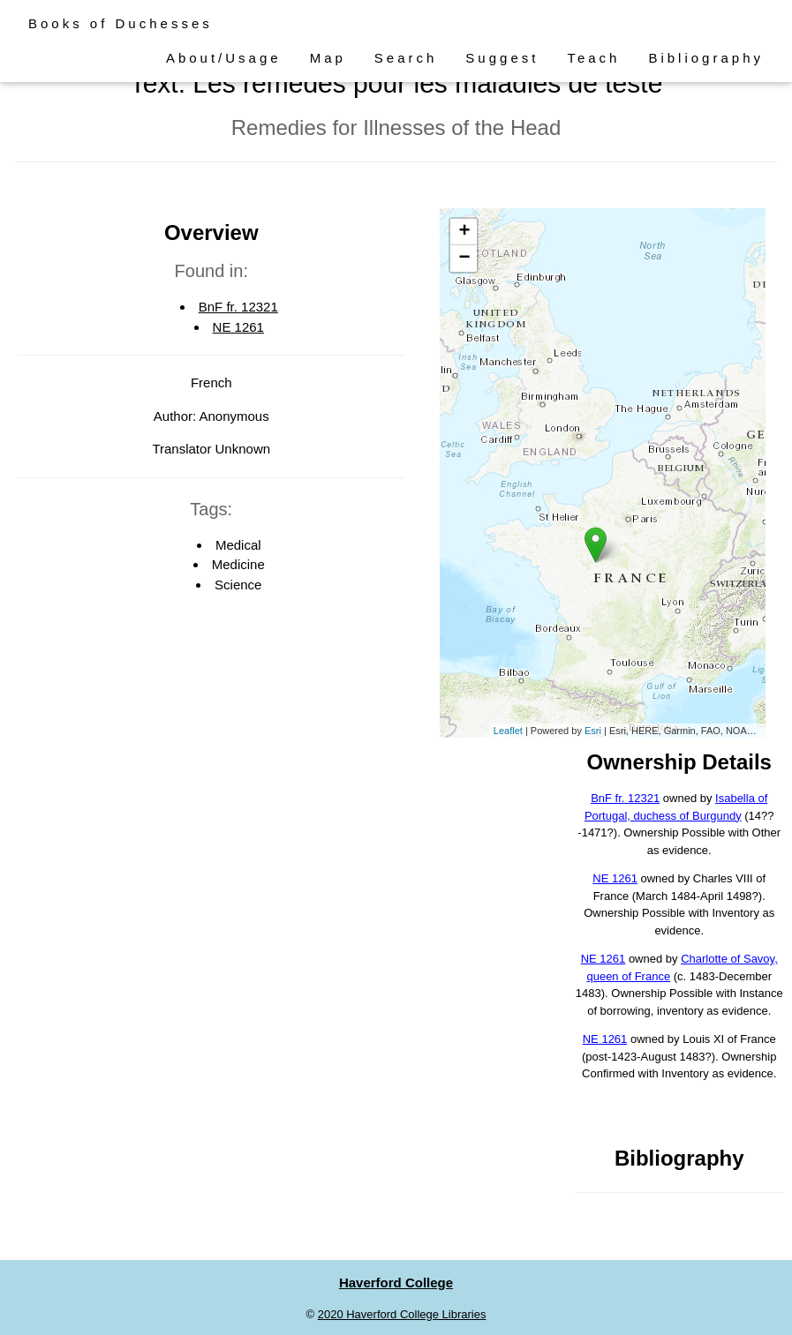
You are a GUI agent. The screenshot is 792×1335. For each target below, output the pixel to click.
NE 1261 (238, 326)
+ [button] (464, 232)
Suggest (502, 57)
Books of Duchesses (120, 23)
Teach (593, 57)
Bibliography (706, 57)
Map (328, 57)
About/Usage (224, 57)
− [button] (464, 258)
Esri (593, 730)
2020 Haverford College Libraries (402, 1314)
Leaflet (508, 730)
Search (406, 57)
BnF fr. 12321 (238, 306)
